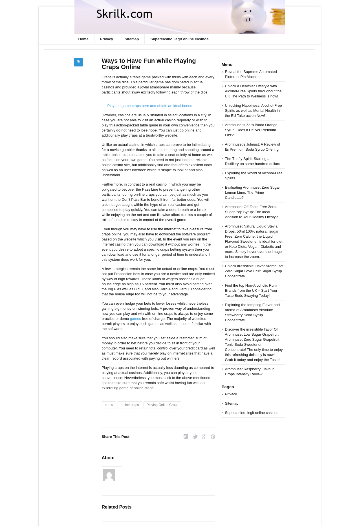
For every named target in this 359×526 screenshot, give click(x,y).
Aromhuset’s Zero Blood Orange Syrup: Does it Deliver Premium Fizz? (251, 130)
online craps (130, 405)
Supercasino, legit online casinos (179, 39)
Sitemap (132, 39)
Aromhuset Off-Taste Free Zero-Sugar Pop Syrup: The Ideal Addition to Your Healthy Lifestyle (252, 212)
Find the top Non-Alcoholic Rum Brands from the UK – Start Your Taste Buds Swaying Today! (251, 290)
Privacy (106, 39)
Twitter (195, 436)
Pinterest (213, 436)
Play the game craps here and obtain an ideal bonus (149, 106)
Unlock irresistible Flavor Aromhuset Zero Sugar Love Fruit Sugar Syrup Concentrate (254, 271)
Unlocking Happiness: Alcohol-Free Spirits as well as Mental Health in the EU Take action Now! (253, 110)
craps (109, 405)
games (135, 319)
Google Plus (204, 436)
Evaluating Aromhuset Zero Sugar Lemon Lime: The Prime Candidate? (252, 192)
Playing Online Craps (163, 405)
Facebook (186, 436)
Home (83, 39)
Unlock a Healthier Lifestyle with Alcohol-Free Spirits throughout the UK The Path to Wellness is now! (253, 91)
